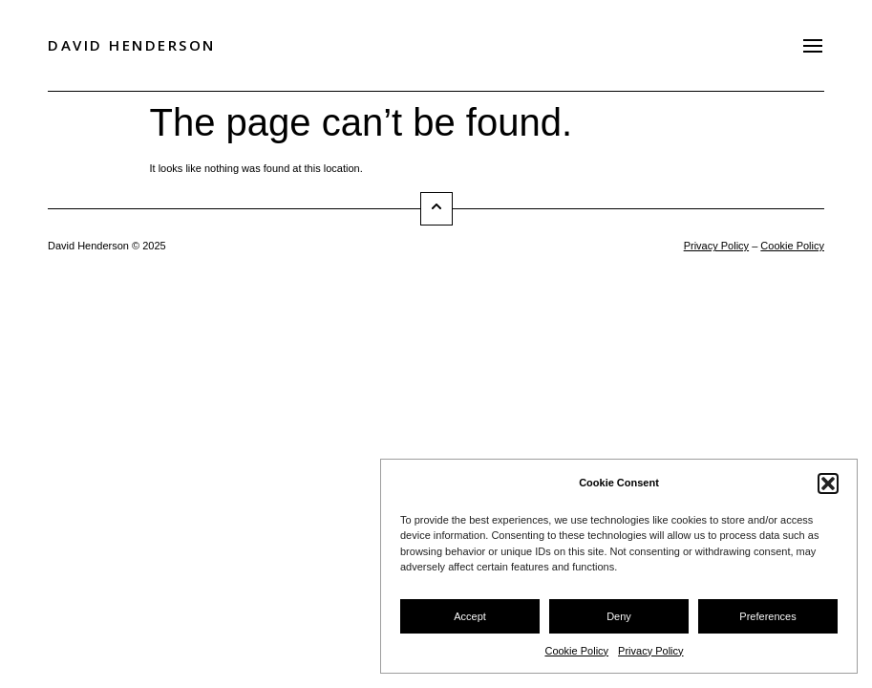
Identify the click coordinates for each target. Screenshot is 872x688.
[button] (828, 483)
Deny (618, 616)
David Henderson (132, 44)
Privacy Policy (650, 650)
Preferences (767, 616)
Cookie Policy (576, 650)
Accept (470, 616)
